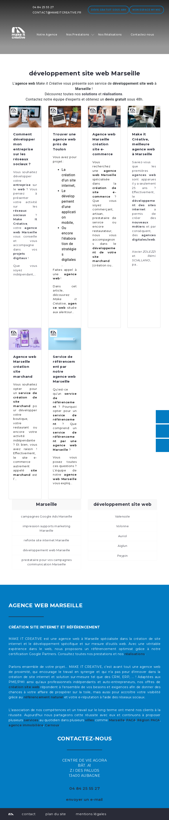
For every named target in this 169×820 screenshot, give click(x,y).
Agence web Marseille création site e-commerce (104, 144)
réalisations (135, 654)
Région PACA (148, 720)
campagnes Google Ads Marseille (46, 516)
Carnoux (52, 725)
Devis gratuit (108, 9)
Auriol (122, 536)
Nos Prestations (77, 34)
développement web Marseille (46, 550)
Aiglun (122, 545)
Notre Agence (47, 34)
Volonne (122, 526)
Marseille (117, 720)
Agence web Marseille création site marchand (24, 367)
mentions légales (91, 814)
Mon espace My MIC (146, 9)
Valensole (122, 516)
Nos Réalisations (110, 34)
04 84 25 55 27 (43, 7)
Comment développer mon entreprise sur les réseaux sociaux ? (24, 149)
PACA (130, 720)
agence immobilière (26, 725)
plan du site (55, 814)
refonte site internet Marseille (46, 540)
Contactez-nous (142, 34)
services (31, 720)
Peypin (122, 555)
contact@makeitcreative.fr (57, 12)
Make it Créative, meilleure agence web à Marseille (143, 144)
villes (89, 720)
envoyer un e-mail (84, 799)
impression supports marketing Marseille (46, 528)
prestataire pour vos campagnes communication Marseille (47, 562)
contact (29, 814)
